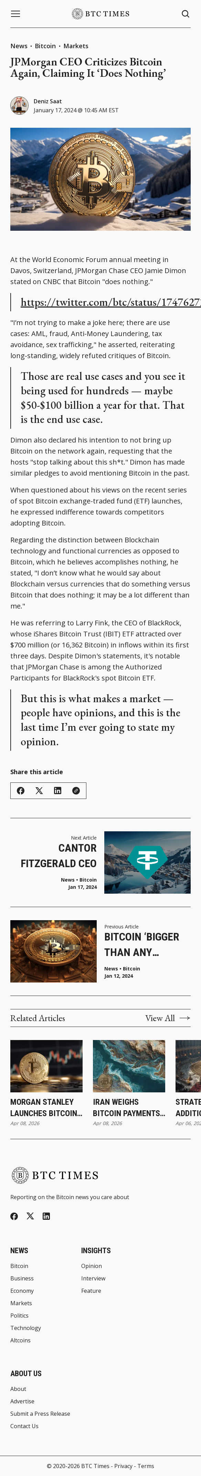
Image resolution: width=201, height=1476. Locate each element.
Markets (75, 46)
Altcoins (20, 1340)
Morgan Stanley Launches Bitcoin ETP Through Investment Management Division (43, 1108)
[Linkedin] (46, 1216)
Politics (19, 1315)
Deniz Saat (48, 101)
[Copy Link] (76, 790)
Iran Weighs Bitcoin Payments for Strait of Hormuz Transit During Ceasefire (126, 1108)
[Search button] (186, 14)
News (19, 46)
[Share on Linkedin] (57, 790)
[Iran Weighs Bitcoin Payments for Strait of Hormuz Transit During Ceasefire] (129, 1066)
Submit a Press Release (40, 1413)
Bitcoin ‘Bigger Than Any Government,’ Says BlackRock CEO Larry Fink (145, 945)
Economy (22, 1290)
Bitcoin (46, 46)
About (18, 1389)
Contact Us (24, 1426)
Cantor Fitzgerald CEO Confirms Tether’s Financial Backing (59, 856)
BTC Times (95, 1466)
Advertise (22, 1401)
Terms (145, 1466)
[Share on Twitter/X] (39, 790)
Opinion (91, 1266)
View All (168, 1018)
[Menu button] (15, 14)
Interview (93, 1278)
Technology (25, 1328)
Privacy (123, 1466)
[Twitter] (30, 1216)
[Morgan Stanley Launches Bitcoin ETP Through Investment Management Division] (46, 1066)
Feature (91, 1290)
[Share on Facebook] (20, 790)
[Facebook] (14, 1216)
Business (22, 1278)
